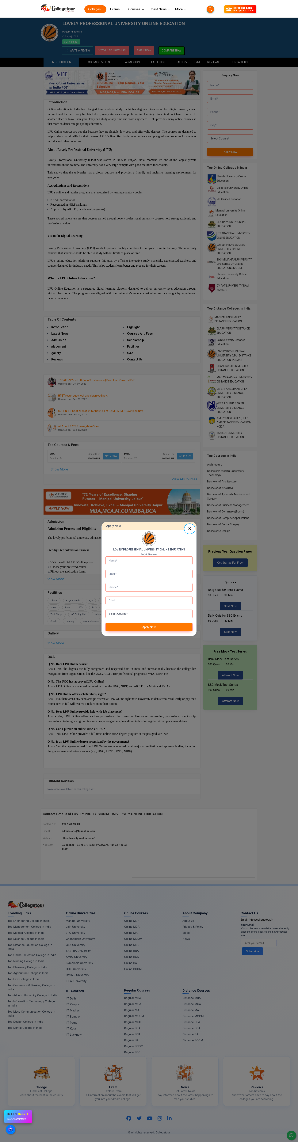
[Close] (189, 528)
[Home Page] (58, 9)
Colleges (94, 9)
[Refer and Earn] (240, 9)
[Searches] (210, 9)
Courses (134, 9)
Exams (115, 9)
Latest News (158, 9)
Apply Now (149, 627)
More (179, 9)
